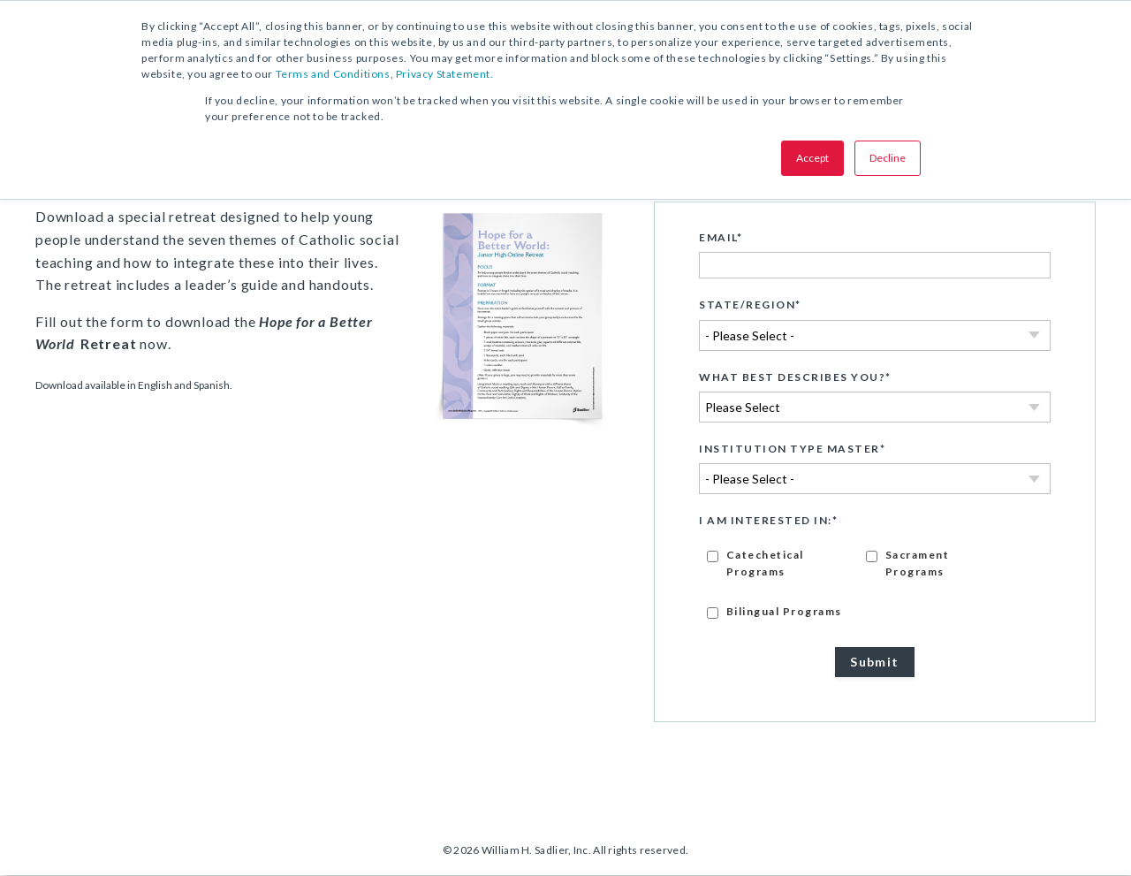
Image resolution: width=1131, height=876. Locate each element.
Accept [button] (812, 157)
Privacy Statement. (445, 73)
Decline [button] (887, 157)
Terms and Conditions (333, 73)
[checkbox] (875, 583)
